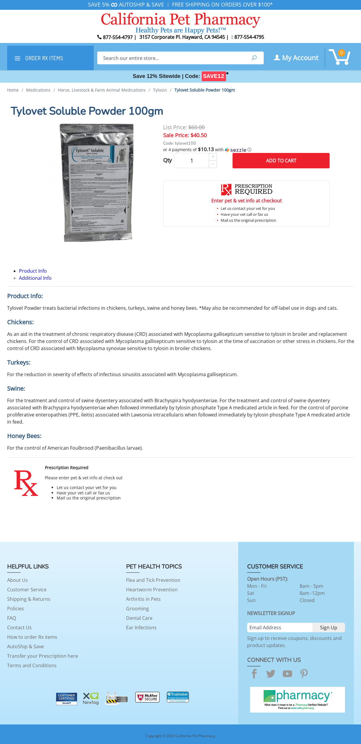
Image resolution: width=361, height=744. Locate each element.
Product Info (33, 271)
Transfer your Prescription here (42, 656)
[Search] (171, 58)
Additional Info (35, 278)
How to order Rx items (32, 637)
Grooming (137, 608)
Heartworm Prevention (152, 589)
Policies (15, 608)
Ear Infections (141, 627)
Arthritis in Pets (143, 599)
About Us (17, 580)
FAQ (11, 618)
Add (281, 160)
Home (13, 90)
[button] (246, 150)
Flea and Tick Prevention (153, 580)
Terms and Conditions (32, 665)
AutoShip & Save (25, 646)
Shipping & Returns (28, 599)
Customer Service (27, 589)
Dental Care (139, 618)
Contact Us (19, 627)
